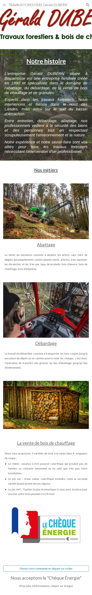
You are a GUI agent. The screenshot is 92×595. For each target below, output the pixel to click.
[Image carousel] (46, 211)
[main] (46, 61)
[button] (4, 5)
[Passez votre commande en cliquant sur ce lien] (46, 568)
